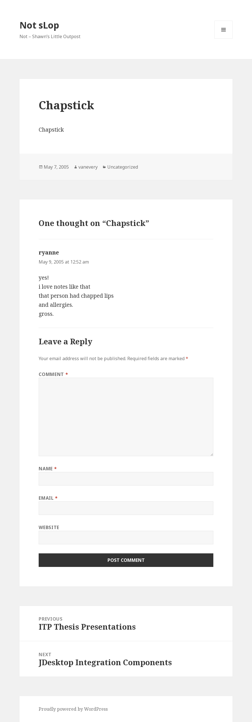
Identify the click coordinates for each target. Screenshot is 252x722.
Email (48, 498)
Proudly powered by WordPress (73, 709)
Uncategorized (122, 167)
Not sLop (39, 25)
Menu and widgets (224, 38)
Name (48, 469)
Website (49, 527)
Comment (53, 374)
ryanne (49, 252)
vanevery (88, 167)
